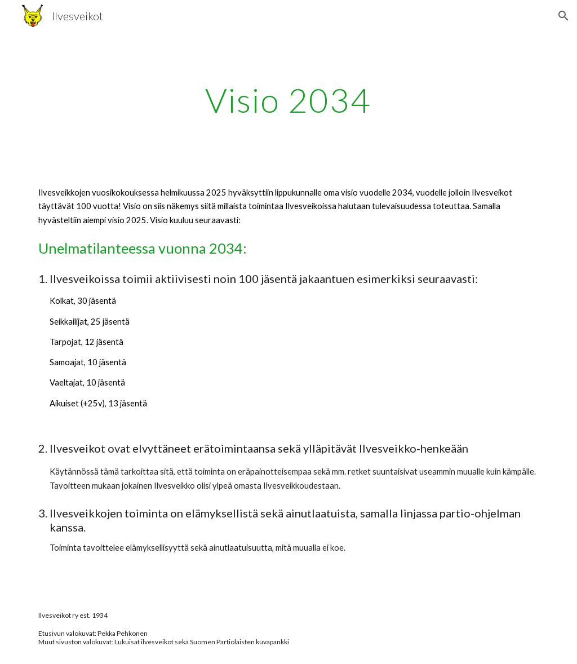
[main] (288, 100)
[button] (563, 15)
